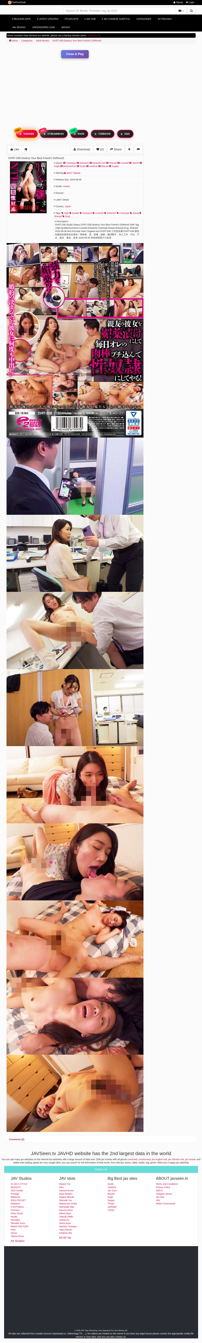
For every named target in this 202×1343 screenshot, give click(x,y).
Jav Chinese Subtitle (116, 19)
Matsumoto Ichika (68, 1203)
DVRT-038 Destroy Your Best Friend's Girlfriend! (77, 40)
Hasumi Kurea (66, 1190)
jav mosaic (190, 1159)
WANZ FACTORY (20, 1226)
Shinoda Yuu (65, 1200)
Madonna (15, 1197)
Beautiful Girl (97, 163)
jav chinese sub (176, 1159)
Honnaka (15, 1220)
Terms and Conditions (167, 1184)
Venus (14, 1233)
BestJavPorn (68, 166)
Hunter (14, 1216)
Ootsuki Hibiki (66, 1216)
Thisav (111, 1203)
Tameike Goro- (18, 1223)
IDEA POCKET (18, 1200)
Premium (15, 1210)
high (65, 213)
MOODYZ (16, 1187)
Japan (68, 206)
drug (66, 216)
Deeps (66, 186)
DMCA (159, 1190)
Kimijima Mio (65, 1233)
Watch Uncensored (165, 1203)
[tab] (17, 1139)
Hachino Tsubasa (68, 1226)
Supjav (114, 166)
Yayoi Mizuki (65, 1229)
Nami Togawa (72, 173)
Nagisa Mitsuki (66, 1197)
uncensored (144, 1159)
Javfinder (112, 1207)
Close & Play (75, 54)
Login (190, 2)
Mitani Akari (65, 1213)
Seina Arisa (65, 1223)
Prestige (15, 1193)
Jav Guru (112, 1190)
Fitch (13, 1229)
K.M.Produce (17, 1207)
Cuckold (122, 163)
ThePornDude (17, 2)
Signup (178, 2)
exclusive (86, 213)
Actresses (165, 19)
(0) (100, 149)
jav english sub (159, 1159)
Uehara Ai (64, 1220)
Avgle (110, 1197)
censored (132, 1159)
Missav (103, 166)
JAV (158, 1200)
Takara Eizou (17, 1236)
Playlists (71, 19)
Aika (61, 1187)
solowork (110, 213)
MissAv (66, 27)
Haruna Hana (66, 1210)
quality (74, 213)
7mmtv (111, 1210)
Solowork (83, 163)
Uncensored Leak (43, 27)
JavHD (134, 163)
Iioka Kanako (65, 1193)
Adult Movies (42, 40)
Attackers (15, 1203)
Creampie (69, 163)
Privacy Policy (163, 1187)
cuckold (98, 213)
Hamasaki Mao (66, 1207)
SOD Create (17, 1190)
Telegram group (164, 1193)
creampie (123, 213)
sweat (134, 213)
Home (13, 40)
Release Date (21, 19)
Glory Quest (17, 1213)
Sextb (81, 166)
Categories (143, 19)
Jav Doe (160, 1197)
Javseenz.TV (93, 35)
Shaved (111, 163)
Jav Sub (90, 19)
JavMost (92, 166)
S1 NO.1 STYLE (19, 1184)
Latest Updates (47, 19)
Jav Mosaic (19, 27)
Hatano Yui (64, 1184)
